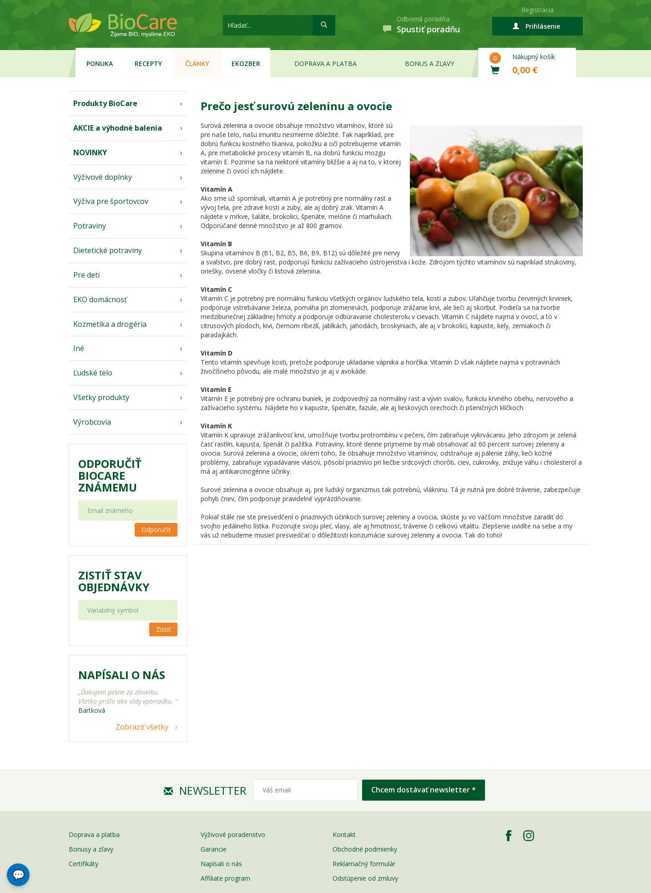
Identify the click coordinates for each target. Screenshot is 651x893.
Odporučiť (156, 529)
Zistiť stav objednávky (113, 581)
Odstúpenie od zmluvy (365, 878)
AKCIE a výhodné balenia (117, 128)
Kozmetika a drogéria (109, 324)
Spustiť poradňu (428, 29)
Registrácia (537, 9)
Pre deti (86, 275)
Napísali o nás (221, 863)
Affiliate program (225, 878)
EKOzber (246, 63)
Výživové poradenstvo (233, 834)
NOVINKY (90, 152)
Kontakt (344, 834)
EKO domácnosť (100, 299)
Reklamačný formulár (364, 863)
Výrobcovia (92, 422)
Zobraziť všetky (142, 727)
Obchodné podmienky (365, 849)
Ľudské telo (92, 373)
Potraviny (89, 226)
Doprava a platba (325, 63)
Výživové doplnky (102, 177)
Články (197, 63)
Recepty (148, 63)
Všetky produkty (101, 397)
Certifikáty (83, 863)
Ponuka (99, 63)
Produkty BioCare (105, 103)
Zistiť (163, 629)
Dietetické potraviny (107, 250)
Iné (78, 348)
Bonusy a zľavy (91, 849)
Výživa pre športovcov (110, 201)
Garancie (214, 849)
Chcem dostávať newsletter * (423, 790)
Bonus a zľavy (429, 63)
